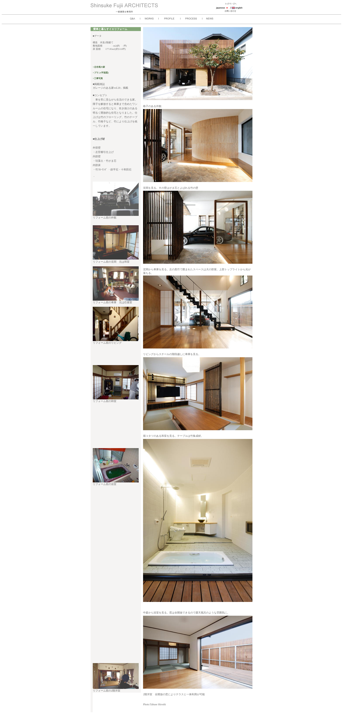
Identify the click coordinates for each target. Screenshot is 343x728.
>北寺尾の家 (99, 67)
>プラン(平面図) (100, 72)
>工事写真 (98, 78)
